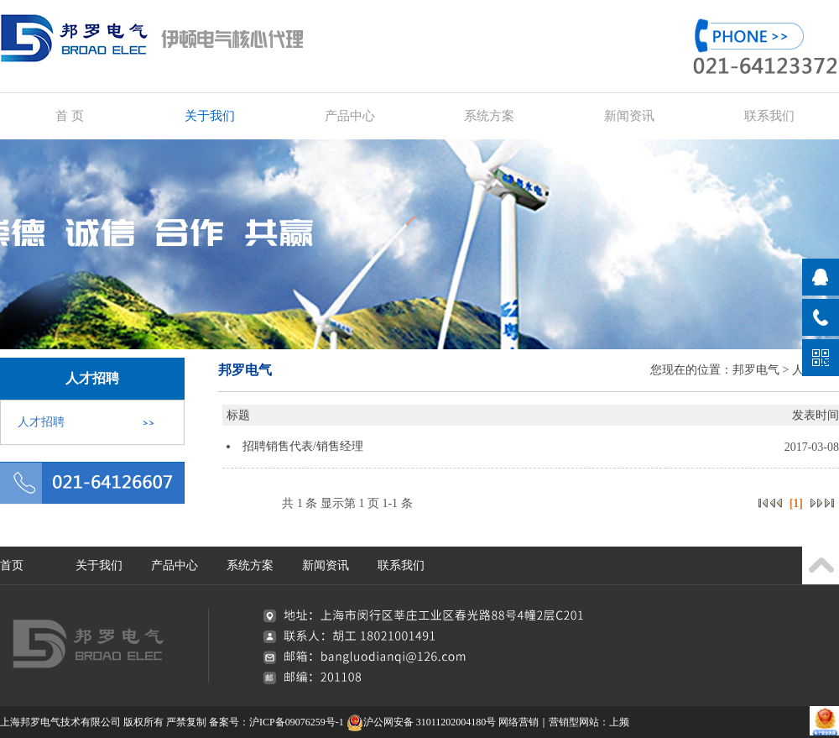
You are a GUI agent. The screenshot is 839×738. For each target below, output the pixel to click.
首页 (11, 565)
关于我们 (210, 116)
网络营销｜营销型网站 (548, 722)
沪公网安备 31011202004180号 (422, 722)
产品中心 (350, 116)
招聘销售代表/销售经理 (302, 446)
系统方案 (489, 116)
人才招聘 (41, 422)
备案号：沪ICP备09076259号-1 (276, 722)
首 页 (69, 116)
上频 (619, 722)
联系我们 (769, 116)
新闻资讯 (629, 116)
